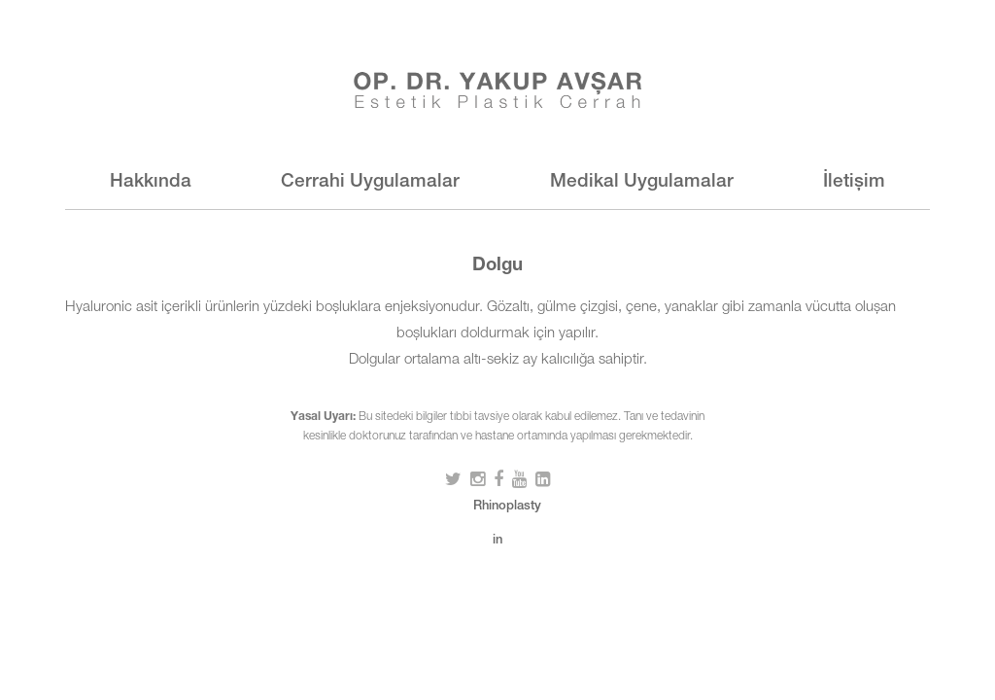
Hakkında (150, 182)
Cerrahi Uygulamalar (370, 182)
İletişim (854, 182)
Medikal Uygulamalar (642, 182)
